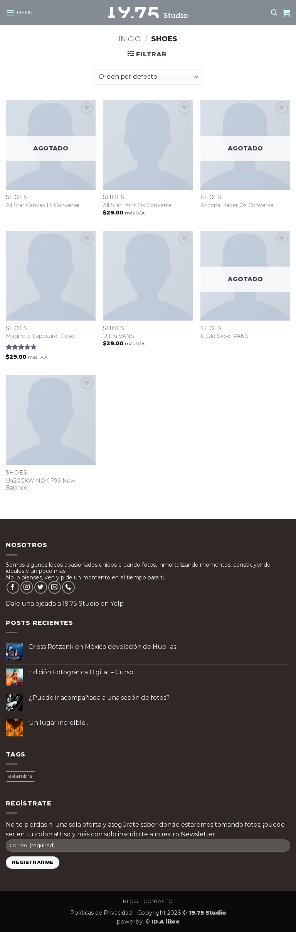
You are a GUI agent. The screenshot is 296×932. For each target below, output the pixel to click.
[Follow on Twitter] (40, 587)
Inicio (130, 38)
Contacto (158, 901)
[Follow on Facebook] (13, 587)
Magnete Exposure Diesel (41, 336)
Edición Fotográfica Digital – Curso (81, 672)
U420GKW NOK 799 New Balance (40, 484)
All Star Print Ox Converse (137, 205)
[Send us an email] (54, 587)
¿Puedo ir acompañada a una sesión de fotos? (99, 697)
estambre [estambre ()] (20, 776)
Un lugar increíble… (59, 722)
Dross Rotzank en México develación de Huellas (102, 646)
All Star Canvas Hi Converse (42, 205)
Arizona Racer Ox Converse (237, 205)
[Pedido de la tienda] (148, 76)
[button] (19, 12)
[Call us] (68, 587)
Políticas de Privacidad (101, 912)
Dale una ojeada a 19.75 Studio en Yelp (65, 603)
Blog (130, 901)
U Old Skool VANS (224, 336)
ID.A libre (165, 921)
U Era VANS (118, 336)
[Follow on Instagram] (26, 587)
